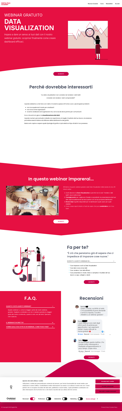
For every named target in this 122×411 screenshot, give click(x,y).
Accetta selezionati (107, 395)
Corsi (102, 3)
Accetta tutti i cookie (107, 390)
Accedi (117, 3)
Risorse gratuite (93, 3)
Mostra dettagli (90, 407)
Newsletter (109, 3)
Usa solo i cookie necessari (107, 400)
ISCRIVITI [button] (61, 74)
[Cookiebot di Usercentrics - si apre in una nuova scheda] (11, 407)
